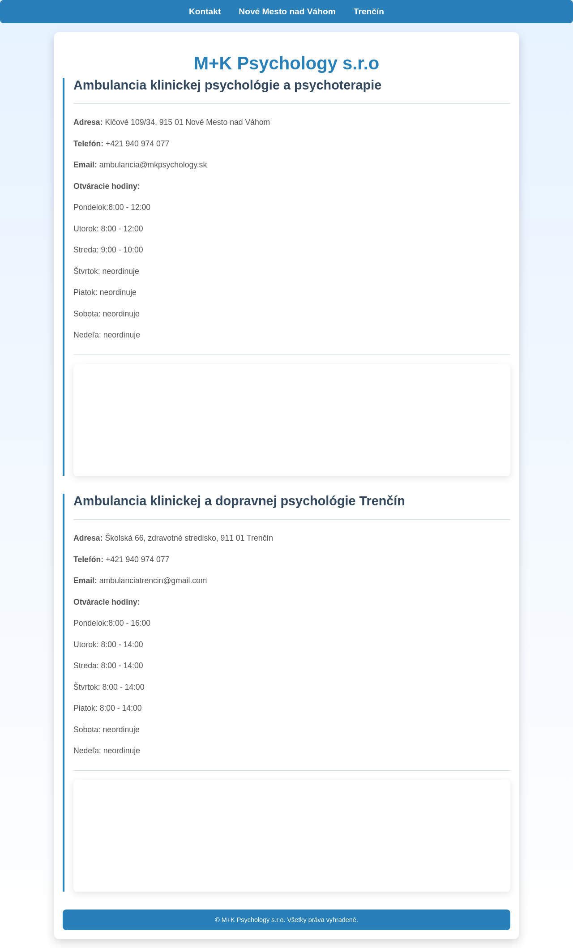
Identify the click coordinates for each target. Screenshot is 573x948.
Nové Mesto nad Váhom (287, 11)
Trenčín (369, 11)
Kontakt (205, 11)
